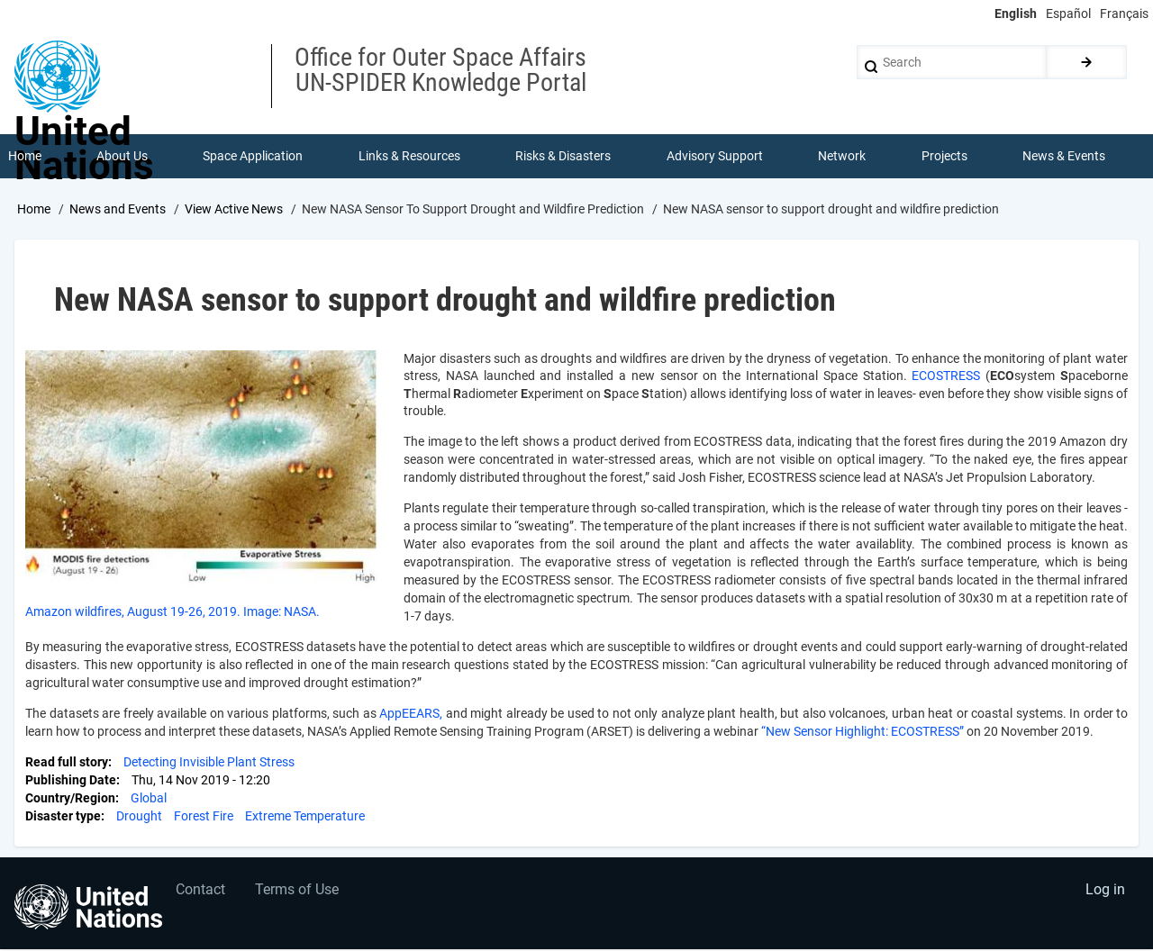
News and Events (117, 210)
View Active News (234, 210)
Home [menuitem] (24, 156)
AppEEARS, (412, 715)
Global (149, 799)
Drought (139, 818)
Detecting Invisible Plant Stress (209, 763)
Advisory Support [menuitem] (715, 156)
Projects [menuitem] (944, 156)
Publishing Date (70, 781)
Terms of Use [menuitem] (299, 892)
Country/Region (70, 799)
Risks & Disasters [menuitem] (564, 156)
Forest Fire (203, 818)
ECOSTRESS (948, 377)
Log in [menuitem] (1104, 892)
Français (1124, 13)
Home (33, 210)
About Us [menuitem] (122, 156)
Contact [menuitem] (201, 892)
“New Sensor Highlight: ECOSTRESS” (862, 733)
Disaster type (63, 818)
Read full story (66, 763)
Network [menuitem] (843, 156)
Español (1068, 13)
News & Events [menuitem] (1064, 156)
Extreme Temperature (305, 818)
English (1015, 13)
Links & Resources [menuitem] (409, 156)
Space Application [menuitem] (254, 156)
